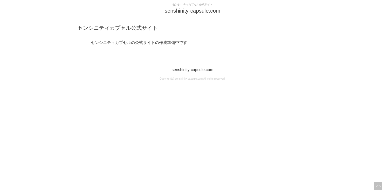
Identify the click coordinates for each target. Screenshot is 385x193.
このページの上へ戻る (378, 186)
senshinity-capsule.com (192, 69)
